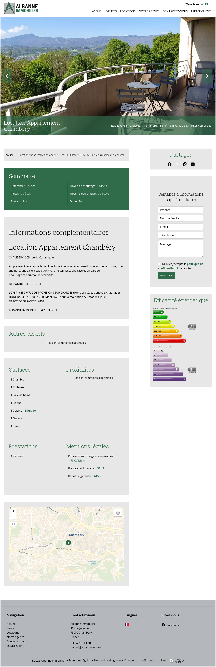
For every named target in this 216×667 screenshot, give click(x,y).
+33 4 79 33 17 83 (81, 643)
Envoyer (166, 275)
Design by (175, 660)
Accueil (9, 154)
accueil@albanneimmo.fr (86, 647)
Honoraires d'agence (107, 660)
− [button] (13, 516)
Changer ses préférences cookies (145, 660)
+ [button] (13, 511)
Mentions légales (80, 660)
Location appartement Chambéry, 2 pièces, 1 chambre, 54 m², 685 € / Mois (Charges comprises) (71, 154)
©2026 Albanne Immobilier (49, 660)
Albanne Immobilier (83, 624)
